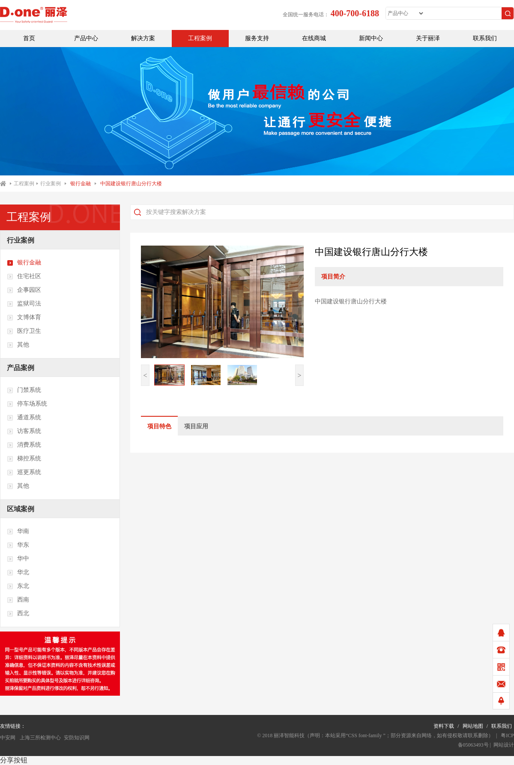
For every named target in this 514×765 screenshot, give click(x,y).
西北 (18, 613)
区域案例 (20, 509)
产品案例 (20, 367)
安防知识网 (77, 738)
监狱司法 (24, 303)
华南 (18, 531)
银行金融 (80, 184)
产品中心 (86, 38)
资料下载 (443, 726)
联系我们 (485, 38)
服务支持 (257, 38)
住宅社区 (24, 276)
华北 (18, 572)
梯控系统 (24, 458)
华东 (18, 545)
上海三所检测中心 (39, 738)
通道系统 (24, 417)
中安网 (7, 738)
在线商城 (314, 38)
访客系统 (24, 431)
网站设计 (503, 745)
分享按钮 (13, 760)
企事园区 (24, 290)
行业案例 (50, 184)
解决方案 (143, 38)
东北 (18, 586)
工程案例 (200, 38)
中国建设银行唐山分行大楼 (131, 184)
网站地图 (473, 726)
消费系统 (24, 445)
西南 (18, 599)
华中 (18, 558)
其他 (18, 344)
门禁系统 (24, 390)
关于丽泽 (428, 38)
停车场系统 (27, 403)
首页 (29, 38)
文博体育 (24, 317)
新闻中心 (371, 38)
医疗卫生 (24, 331)
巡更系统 (24, 472)
